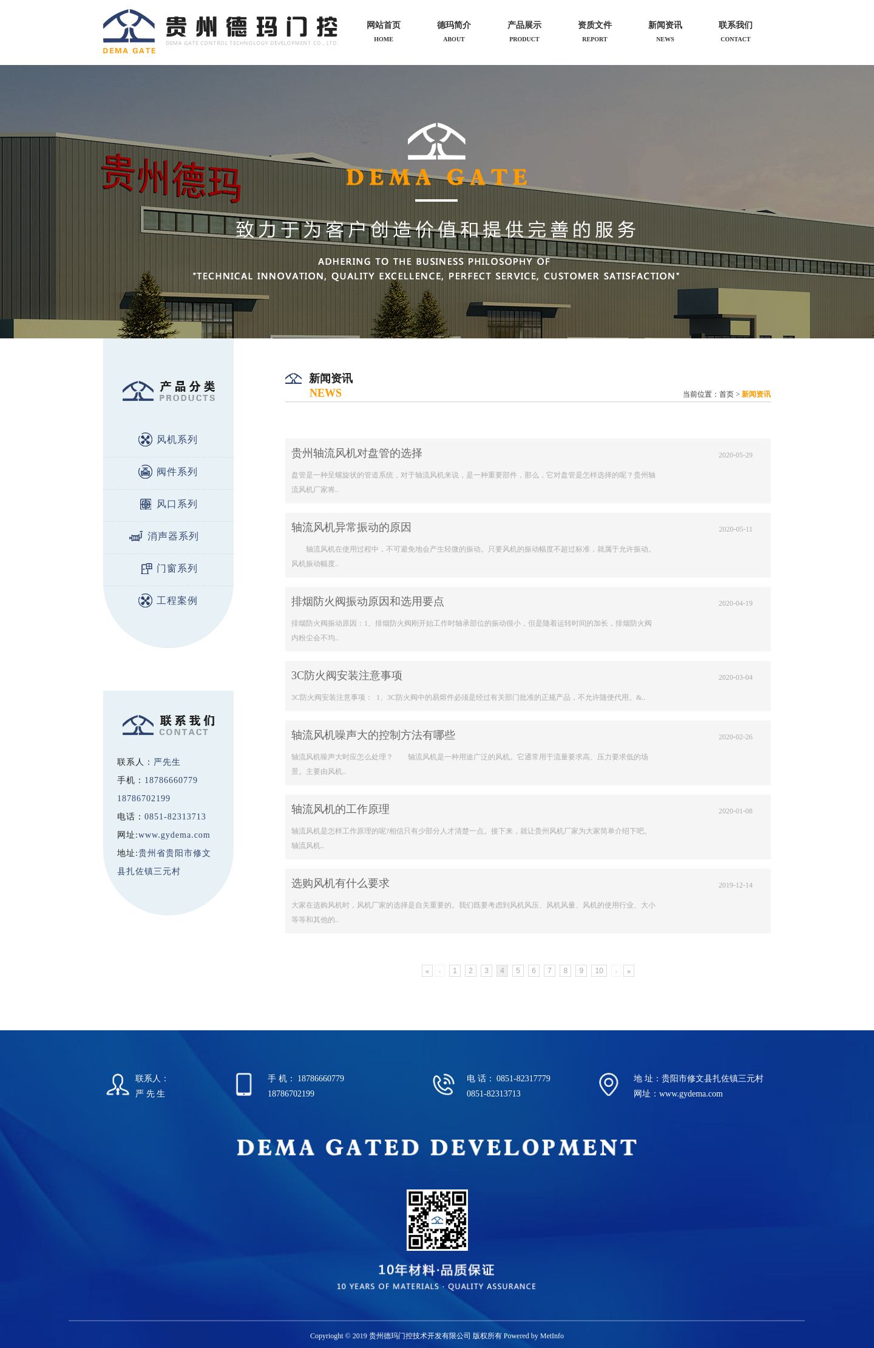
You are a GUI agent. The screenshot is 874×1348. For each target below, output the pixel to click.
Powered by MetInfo (534, 1336)
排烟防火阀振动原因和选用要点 (367, 601)
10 (599, 971)
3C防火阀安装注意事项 (346, 675)
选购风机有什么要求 (340, 883)
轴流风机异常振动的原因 (351, 527)
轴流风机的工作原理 (340, 809)
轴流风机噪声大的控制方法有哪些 (373, 735)
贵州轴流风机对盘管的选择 (356, 453)
